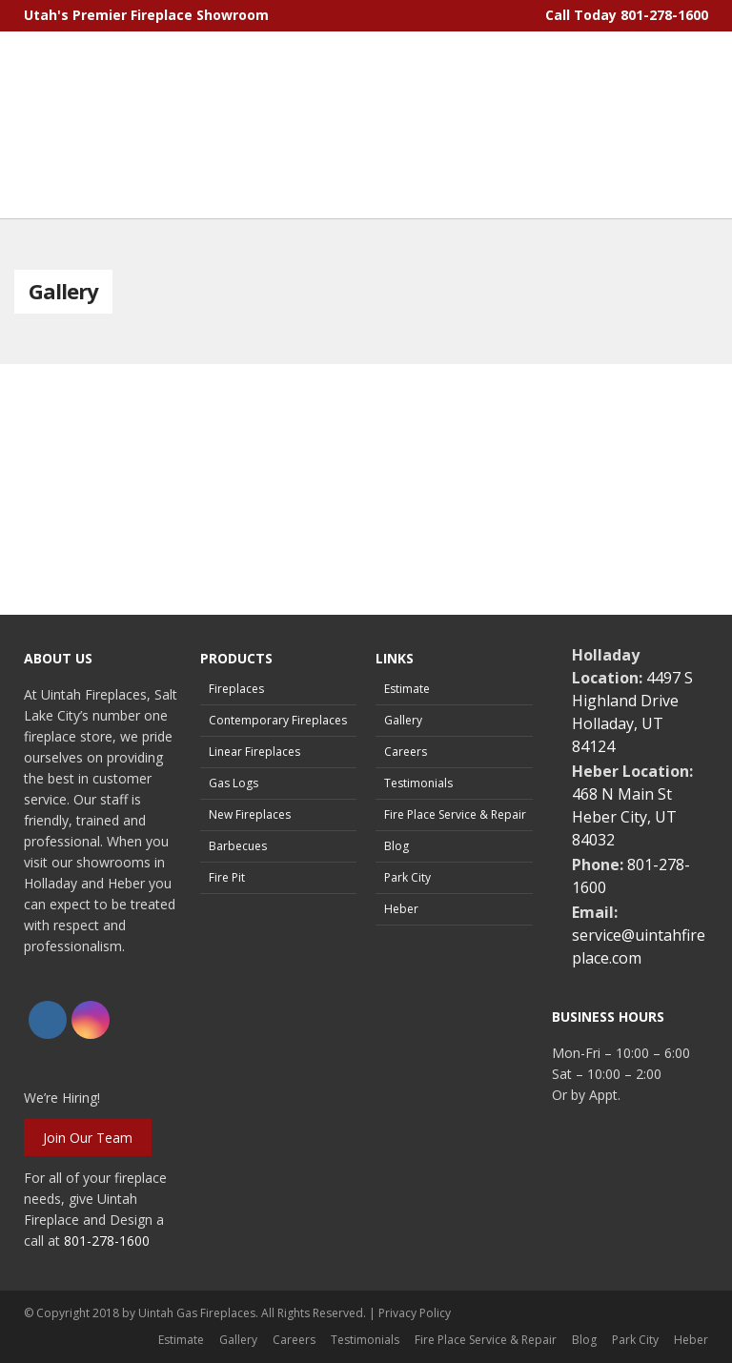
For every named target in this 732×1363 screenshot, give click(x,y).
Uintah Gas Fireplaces (196, 1313)
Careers (405, 751)
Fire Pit (227, 877)
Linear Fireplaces (254, 751)
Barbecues (238, 846)
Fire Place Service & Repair (455, 814)
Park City (407, 877)
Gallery (403, 720)
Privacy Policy (414, 1313)
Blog (396, 846)
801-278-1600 (664, 15)
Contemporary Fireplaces (278, 720)
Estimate (407, 689)
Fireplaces (236, 689)
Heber (401, 909)
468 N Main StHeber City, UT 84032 (624, 816)
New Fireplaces (250, 814)
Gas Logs (233, 783)
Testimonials (418, 783)
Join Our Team (87, 1138)
